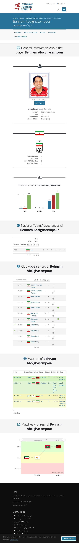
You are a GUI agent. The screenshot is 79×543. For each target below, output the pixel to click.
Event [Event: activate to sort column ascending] (55, 352)
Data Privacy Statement (21, 514)
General (18, 33)
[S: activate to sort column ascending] (48, 242)
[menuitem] (42, 419)
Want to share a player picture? (24, 508)
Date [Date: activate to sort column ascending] (15, 352)
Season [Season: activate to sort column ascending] (16, 242)
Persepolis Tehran (34, 301)
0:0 (49, 376)
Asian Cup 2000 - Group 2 (55, 367)
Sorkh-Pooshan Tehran (36, 283)
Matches (52, 33)
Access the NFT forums (21, 502)
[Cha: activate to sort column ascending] (60, 277)
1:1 (49, 381)
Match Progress (20, 37)
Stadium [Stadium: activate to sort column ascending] (62, 352)
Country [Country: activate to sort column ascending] (29, 242)
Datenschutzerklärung (21, 511)
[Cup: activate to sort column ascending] (64, 277)
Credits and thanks (20, 505)
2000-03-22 (17, 376)
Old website (50, 4)
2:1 (49, 357)
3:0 (49, 363)
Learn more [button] (14, 540)
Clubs (43, 33)
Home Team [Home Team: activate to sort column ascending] (30, 352)
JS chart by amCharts (24, 194)
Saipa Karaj (32, 308)
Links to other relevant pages (23, 496)
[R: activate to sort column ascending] (55, 277)
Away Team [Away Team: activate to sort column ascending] (40, 352)
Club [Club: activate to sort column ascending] (25, 277)
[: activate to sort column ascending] (14, 277)
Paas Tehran (32, 290)
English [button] (61, 4)
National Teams (30, 33)
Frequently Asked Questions (23, 499)
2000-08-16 (17, 357)
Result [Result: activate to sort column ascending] (49, 352)
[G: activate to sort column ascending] (51, 242)
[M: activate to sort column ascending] (45, 242)
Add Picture (40, 103)
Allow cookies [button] (69, 538)
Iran (32, 248)
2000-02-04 (17, 381)
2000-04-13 (17, 363)
